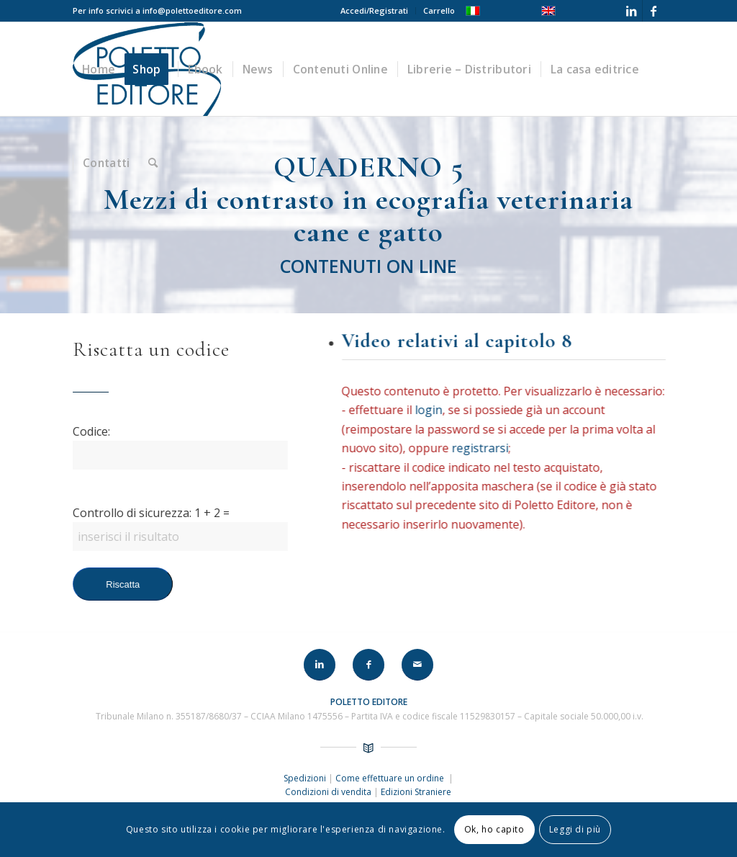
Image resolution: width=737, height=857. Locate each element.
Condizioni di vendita (328, 792)
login (430, 410)
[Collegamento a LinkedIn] (631, 11)
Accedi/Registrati (374, 10)
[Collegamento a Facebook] (653, 11)
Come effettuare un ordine (390, 778)
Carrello (439, 10)
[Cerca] (153, 163)
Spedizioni (306, 778)
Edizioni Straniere (416, 792)
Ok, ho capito (494, 829)
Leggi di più (575, 829)
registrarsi (481, 448)
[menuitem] (374, 10)
